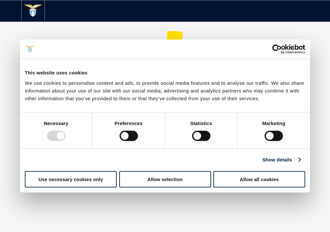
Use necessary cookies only (70, 179)
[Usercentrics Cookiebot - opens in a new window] (277, 49)
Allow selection (164, 179)
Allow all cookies (259, 179)
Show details (277, 159)
